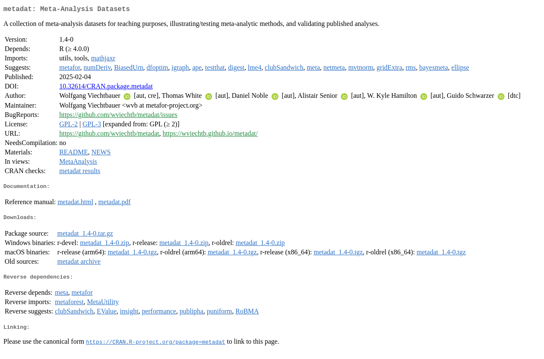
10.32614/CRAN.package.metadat (106, 87)
